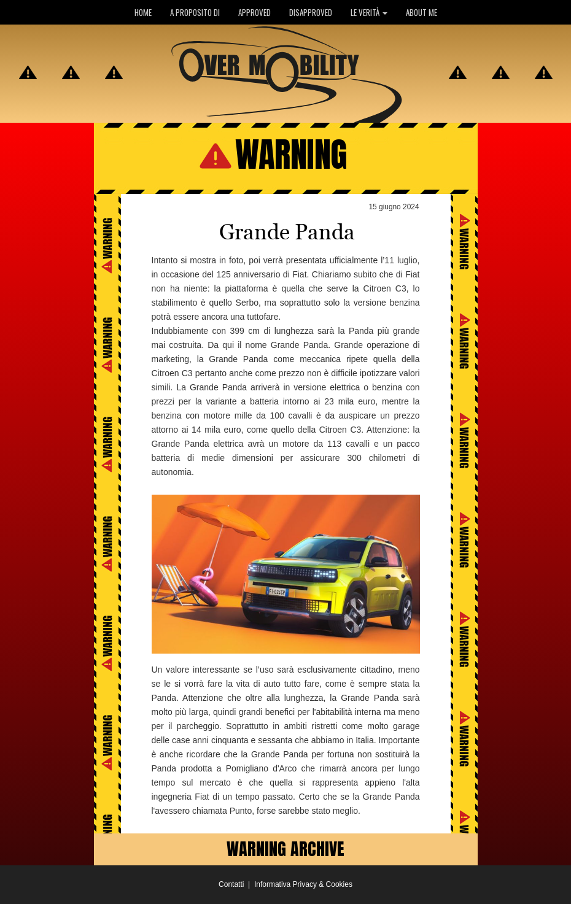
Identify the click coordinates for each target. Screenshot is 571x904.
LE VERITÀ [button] (369, 12)
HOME (143, 12)
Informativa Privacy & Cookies (303, 884)
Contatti (231, 884)
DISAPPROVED (310, 12)
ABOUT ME (421, 12)
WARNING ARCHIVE (285, 849)
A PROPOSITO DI (195, 12)
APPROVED (254, 12)
